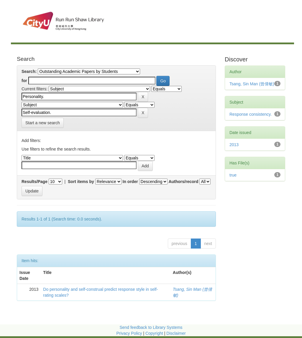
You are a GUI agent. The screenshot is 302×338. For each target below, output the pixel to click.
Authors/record (183, 181)
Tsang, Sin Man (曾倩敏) (251, 83)
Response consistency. (250, 114)
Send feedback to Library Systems (150, 327)
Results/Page (34, 181)
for (24, 80)
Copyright (154, 333)
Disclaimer (176, 333)
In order (130, 181)
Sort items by (81, 181)
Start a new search (42, 122)
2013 (234, 144)
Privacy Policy (129, 333)
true (233, 175)
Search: (29, 71)
